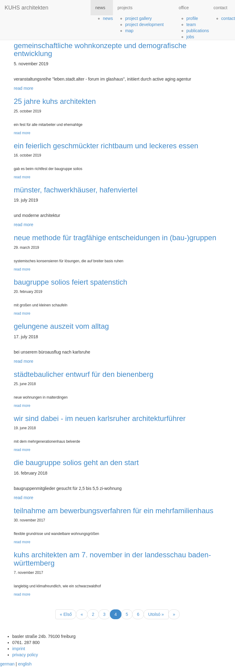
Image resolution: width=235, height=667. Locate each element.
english (25, 663)
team (191, 24)
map (129, 30)
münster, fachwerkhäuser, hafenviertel (75, 190)
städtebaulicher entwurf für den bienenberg (83, 374)
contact (228, 18)
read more (23, 88)
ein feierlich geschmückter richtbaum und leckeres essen (106, 146)
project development (144, 24)
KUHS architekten (26, 8)
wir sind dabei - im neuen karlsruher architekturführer (100, 418)
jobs (190, 36)
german (7, 663)
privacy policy (25, 654)
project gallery (138, 18)
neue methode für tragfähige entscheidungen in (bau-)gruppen (115, 237)
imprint (18, 648)
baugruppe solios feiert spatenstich (70, 282)
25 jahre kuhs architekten (55, 101)
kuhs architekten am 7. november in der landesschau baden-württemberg (112, 559)
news (108, 18)
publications (197, 30)
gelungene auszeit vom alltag (61, 326)
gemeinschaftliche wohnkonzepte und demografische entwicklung (100, 49)
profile (192, 18)
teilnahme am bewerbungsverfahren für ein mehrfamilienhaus (113, 510)
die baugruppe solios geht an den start (76, 462)
